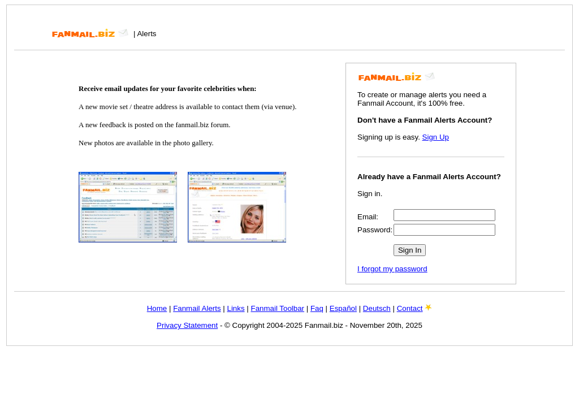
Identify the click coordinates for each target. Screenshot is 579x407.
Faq (316, 308)
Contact (410, 308)
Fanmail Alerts (197, 308)
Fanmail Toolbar (277, 308)
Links (235, 308)
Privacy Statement (187, 325)
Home (157, 308)
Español (343, 308)
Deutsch (377, 308)
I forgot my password (392, 269)
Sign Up (435, 137)
